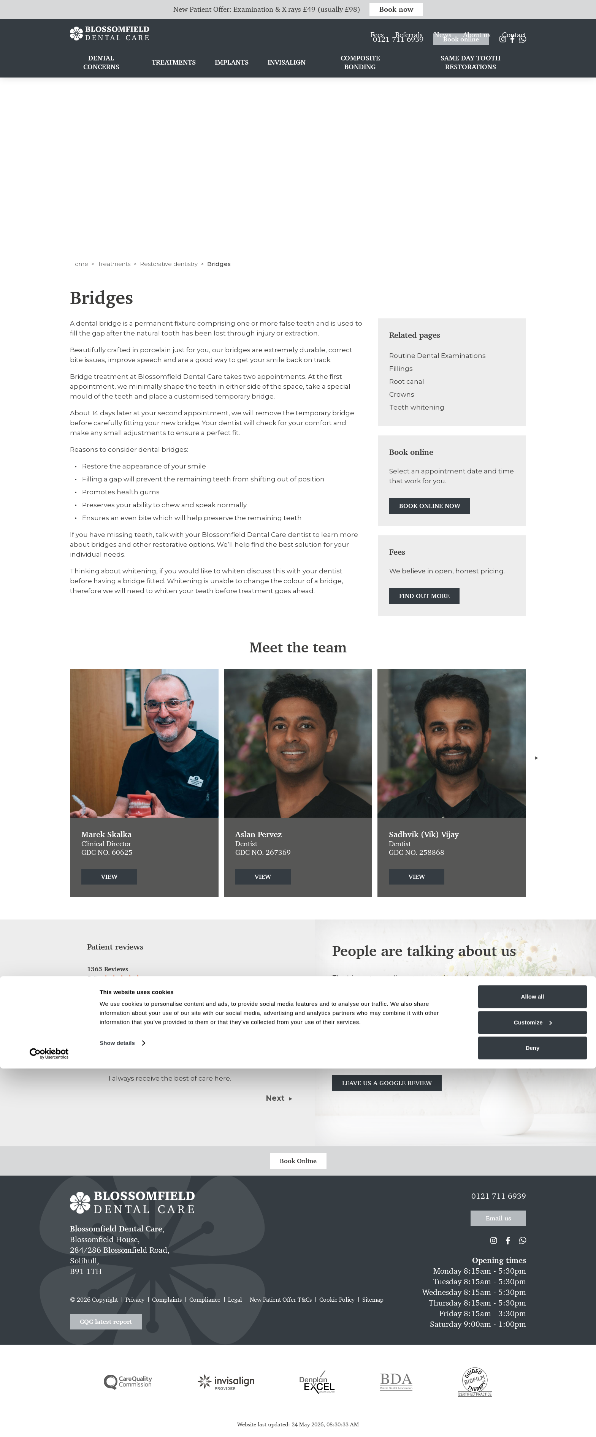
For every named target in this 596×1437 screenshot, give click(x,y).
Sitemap (373, 1300)
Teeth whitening (416, 407)
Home (79, 263)
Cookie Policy (337, 1300)
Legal (235, 1300)
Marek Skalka (106, 834)
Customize (533, 1391)
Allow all (532, 1365)
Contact (514, 51)
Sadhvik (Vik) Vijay (424, 834)
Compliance (204, 1300)
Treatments (114, 263)
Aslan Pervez (258, 834)
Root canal (406, 381)
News (443, 51)
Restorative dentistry (169, 263)
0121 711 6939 (398, 34)
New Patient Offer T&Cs (281, 1300)
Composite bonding (360, 79)
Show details (117, 1411)
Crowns (401, 394)
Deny (533, 1416)
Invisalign (287, 79)
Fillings (401, 368)
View (109, 876)
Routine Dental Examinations (437, 355)
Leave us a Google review (387, 1083)
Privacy (134, 1300)
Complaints (167, 1300)
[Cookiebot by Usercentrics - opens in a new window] (49, 1422)
